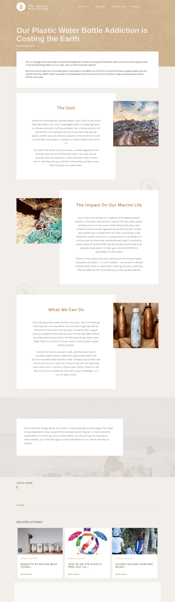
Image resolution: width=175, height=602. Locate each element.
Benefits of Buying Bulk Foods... (39, 565)
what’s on (83, 6)
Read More (26, 574)
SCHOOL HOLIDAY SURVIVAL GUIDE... (134, 565)
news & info (118, 6)
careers (135, 6)
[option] (40, 553)
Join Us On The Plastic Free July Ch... (85, 565)
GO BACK (20, 505)
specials (100, 6)
